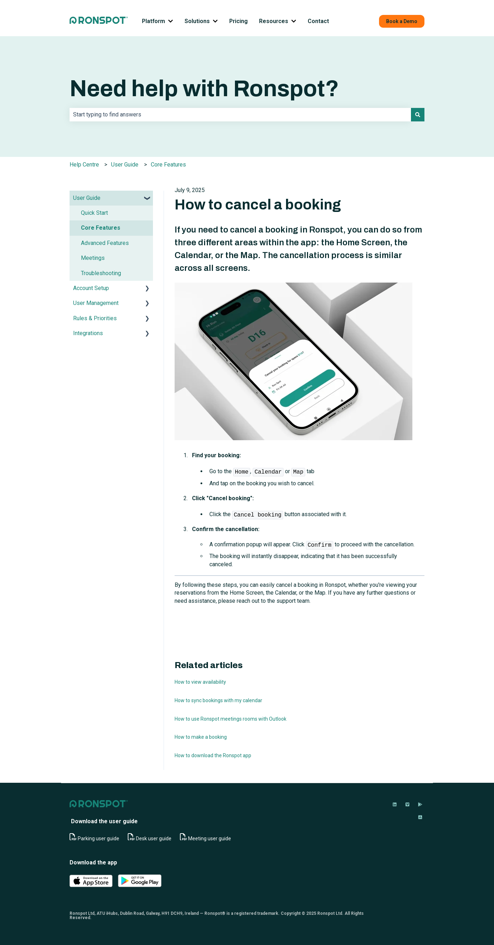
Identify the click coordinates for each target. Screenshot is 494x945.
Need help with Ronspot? (204, 88)
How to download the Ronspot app (213, 755)
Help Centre (84, 164)
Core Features (168, 164)
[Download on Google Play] (420, 804)
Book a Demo (401, 21)
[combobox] (240, 114)
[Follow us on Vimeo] (407, 804)
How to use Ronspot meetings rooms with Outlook (230, 719)
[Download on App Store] (420, 817)
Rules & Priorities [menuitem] (95, 318)
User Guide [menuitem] (86, 198)
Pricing (238, 21)
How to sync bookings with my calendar (218, 700)
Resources (273, 21)
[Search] (417, 114)
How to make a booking (201, 737)
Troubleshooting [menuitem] (101, 273)
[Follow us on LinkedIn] (394, 804)
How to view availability (200, 682)
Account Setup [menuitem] (91, 288)
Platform (153, 21)
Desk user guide (153, 838)
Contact (318, 21)
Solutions (197, 21)
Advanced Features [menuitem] (105, 243)
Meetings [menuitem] (93, 258)
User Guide (124, 164)
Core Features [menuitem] (100, 227)
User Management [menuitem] (96, 303)
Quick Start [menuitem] (94, 212)
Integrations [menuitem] (88, 333)
